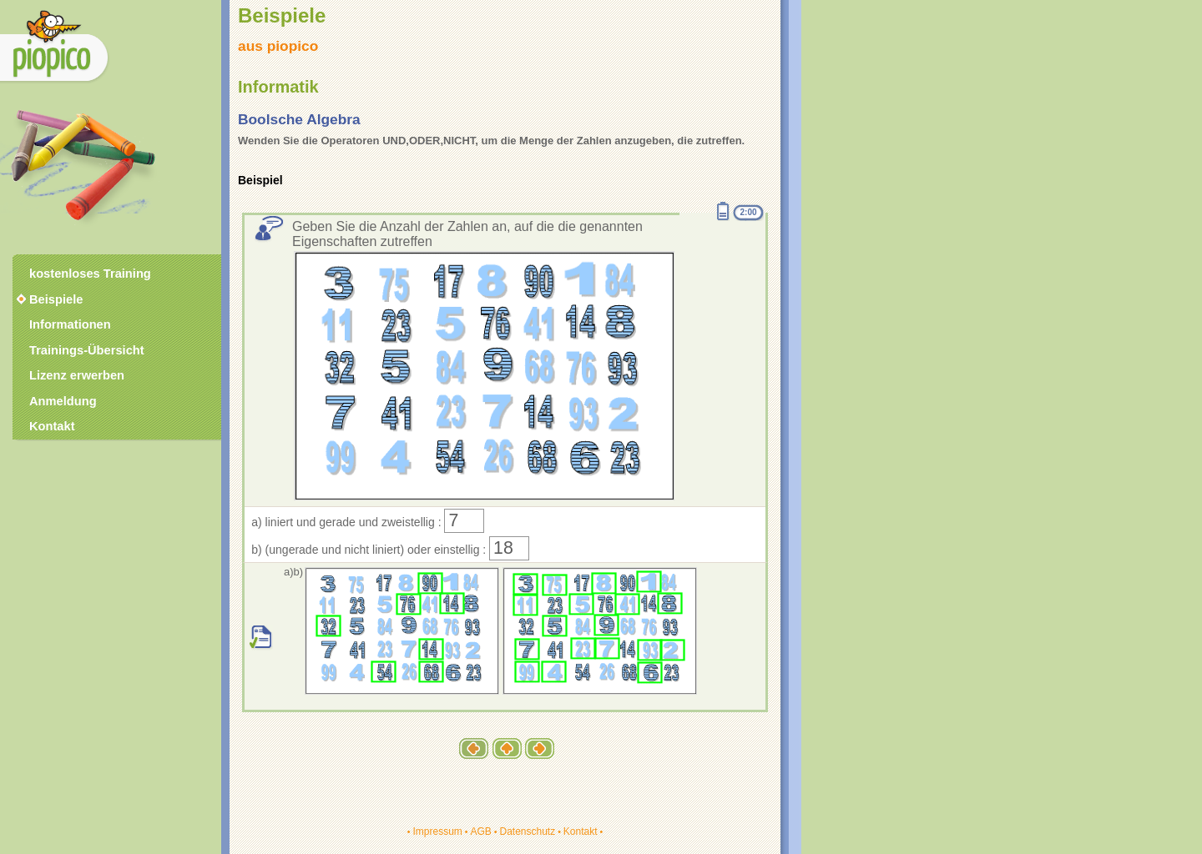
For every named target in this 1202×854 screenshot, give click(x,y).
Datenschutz (527, 831)
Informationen (70, 324)
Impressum (437, 831)
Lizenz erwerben (76, 375)
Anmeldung (63, 401)
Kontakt (580, 831)
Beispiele (56, 299)
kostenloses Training (90, 273)
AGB (480, 831)
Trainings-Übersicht (86, 350)
